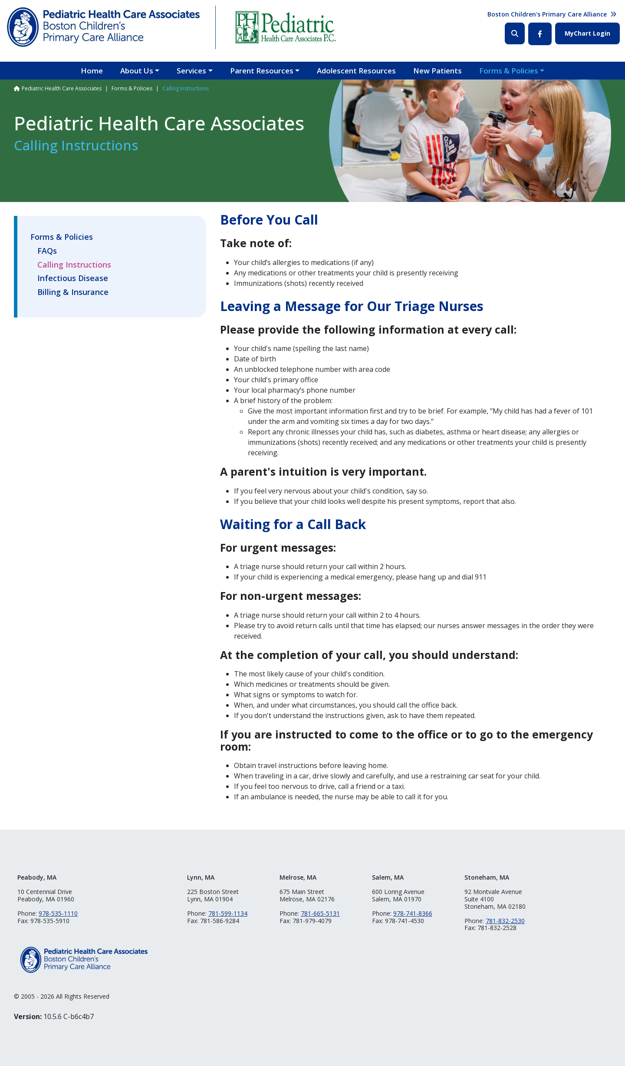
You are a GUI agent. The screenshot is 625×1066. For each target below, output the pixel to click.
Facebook (540, 34)
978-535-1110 (58, 913)
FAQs (47, 251)
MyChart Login (587, 33)
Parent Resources (261, 71)
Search (515, 33)
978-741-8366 (412, 913)
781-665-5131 (320, 913)
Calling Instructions (74, 265)
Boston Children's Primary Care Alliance (547, 14)
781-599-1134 (227, 913)
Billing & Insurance (73, 292)
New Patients (437, 71)
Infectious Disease (72, 278)
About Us (136, 71)
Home (92, 71)
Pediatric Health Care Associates (62, 88)
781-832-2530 (505, 921)
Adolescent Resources (356, 71)
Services (191, 71)
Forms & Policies (508, 71)
